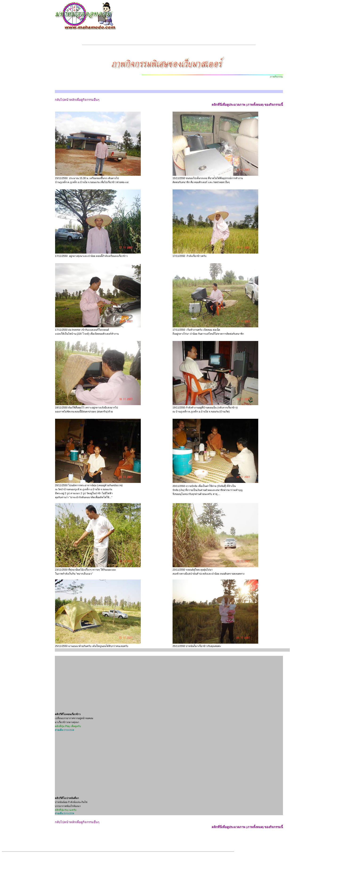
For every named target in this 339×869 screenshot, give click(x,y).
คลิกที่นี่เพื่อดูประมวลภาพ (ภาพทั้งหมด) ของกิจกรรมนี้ (247, 104)
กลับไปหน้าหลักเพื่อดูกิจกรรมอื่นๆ (77, 100)
